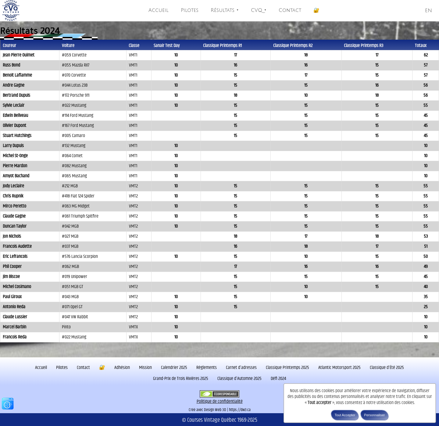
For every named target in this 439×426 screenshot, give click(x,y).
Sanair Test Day (167, 45)
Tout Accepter (344, 415)
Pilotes (189, 10)
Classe (134, 45)
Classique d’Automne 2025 (239, 378)
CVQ (258, 10)
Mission (145, 367)
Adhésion (122, 367)
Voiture (68, 45)
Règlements (206, 367)
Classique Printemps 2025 (287, 367)
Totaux (421, 45)
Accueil (158, 10)
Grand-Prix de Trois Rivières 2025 (180, 378)
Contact (290, 10)
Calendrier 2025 (174, 367)
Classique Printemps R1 (222, 45)
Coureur (9, 45)
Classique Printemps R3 (363, 45)
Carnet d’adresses (241, 367)
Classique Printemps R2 (292, 45)
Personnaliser (374, 415)
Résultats (225, 10)
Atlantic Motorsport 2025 (339, 367)
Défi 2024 (278, 378)
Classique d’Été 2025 (387, 367)
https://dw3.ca (240, 409)
